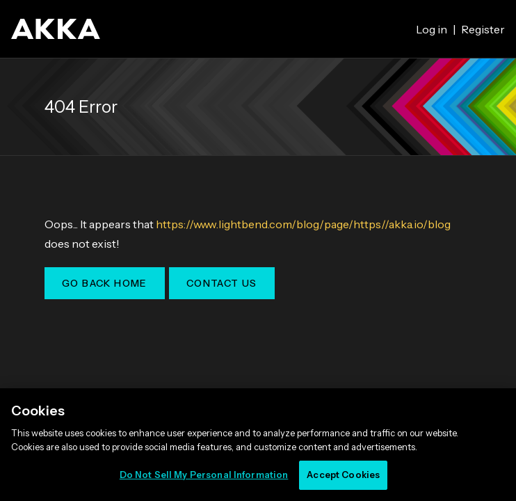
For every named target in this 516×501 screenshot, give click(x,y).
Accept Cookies (343, 474)
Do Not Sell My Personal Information (204, 474)
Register (483, 29)
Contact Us (221, 283)
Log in (431, 29)
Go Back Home (104, 283)
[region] (258, 444)
